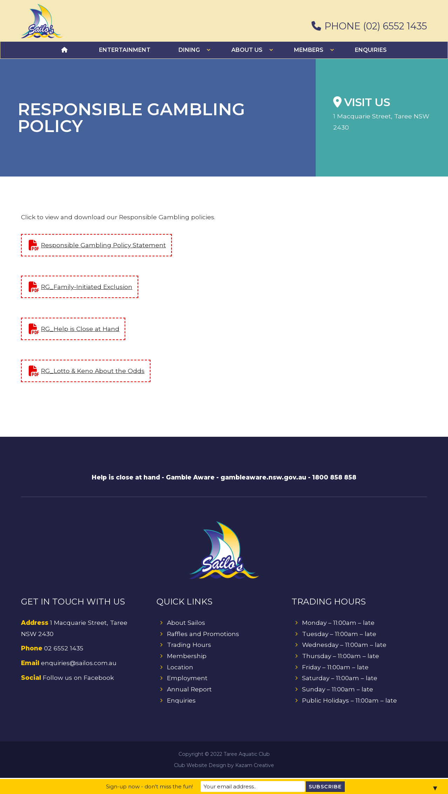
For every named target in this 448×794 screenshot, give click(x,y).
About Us (246, 50)
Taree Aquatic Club (247, 755)
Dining (189, 50)
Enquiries (371, 50)
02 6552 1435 (64, 649)
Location (180, 667)
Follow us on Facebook (79, 678)
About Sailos (186, 623)
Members (308, 50)
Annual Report (189, 690)
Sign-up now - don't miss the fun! (159, 786)
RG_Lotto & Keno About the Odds (93, 370)
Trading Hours (189, 645)
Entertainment (124, 50)
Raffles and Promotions (203, 634)
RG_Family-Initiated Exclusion (87, 286)
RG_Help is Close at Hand (80, 328)
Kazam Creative (254, 766)
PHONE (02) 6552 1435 (369, 26)
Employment (187, 679)
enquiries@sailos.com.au (79, 663)
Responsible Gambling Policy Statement (104, 244)
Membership (187, 656)
